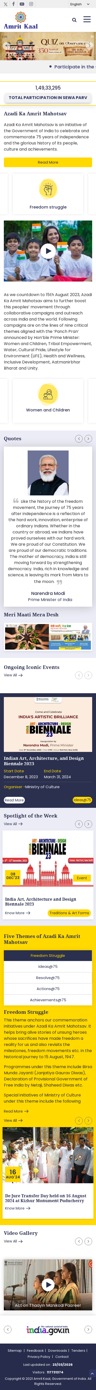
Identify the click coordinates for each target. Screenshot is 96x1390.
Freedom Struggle (26, 1012)
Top (92, 1372)
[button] (89, 46)
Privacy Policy (39, 1356)
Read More (48, 162)
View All (10, 675)
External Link (48, 47)
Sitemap (15, 1350)
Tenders (78, 1350)
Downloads (57, 1350)
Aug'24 (13, 1177)
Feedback (35, 1350)
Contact (62, 1356)
